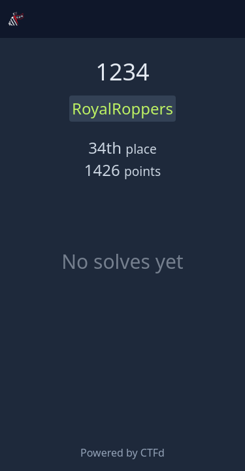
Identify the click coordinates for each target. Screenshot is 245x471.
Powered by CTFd (122, 452)
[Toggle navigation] (224, 19)
